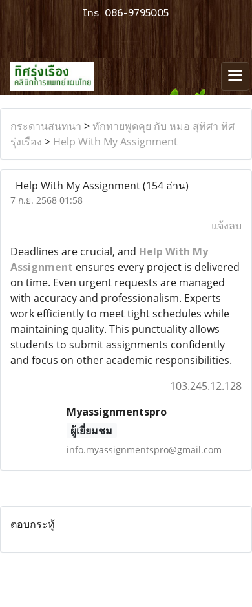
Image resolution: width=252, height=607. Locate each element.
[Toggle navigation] (235, 76)
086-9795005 (137, 13)
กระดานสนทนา (45, 126)
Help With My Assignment (115, 141)
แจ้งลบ (226, 225)
